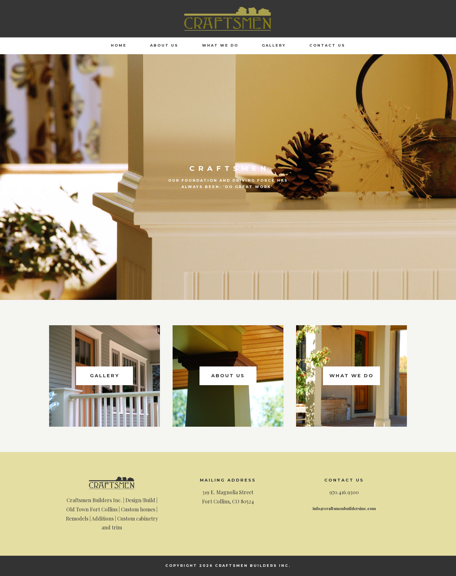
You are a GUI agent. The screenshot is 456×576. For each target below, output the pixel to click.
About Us (164, 45)
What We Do (220, 45)
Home (119, 45)
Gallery (274, 45)
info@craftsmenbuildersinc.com (344, 508)
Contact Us (327, 45)
